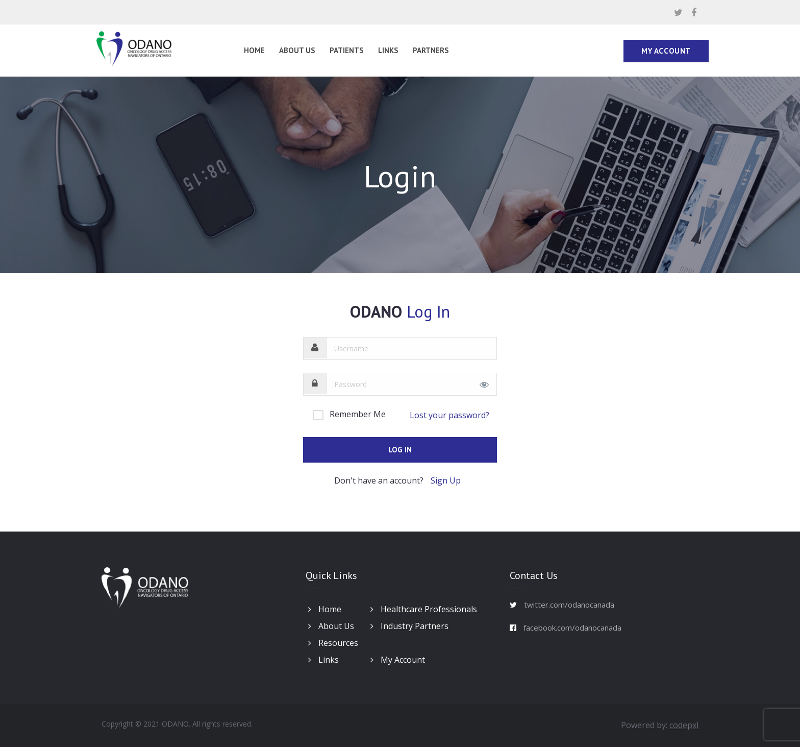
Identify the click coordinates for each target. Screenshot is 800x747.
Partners (431, 50)
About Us (297, 50)
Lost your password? (449, 415)
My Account (666, 51)
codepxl (683, 725)
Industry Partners (409, 626)
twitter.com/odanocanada (569, 604)
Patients (347, 50)
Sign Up (446, 480)
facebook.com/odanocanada (572, 627)
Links (388, 50)
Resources (333, 642)
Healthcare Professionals (423, 609)
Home (254, 50)
